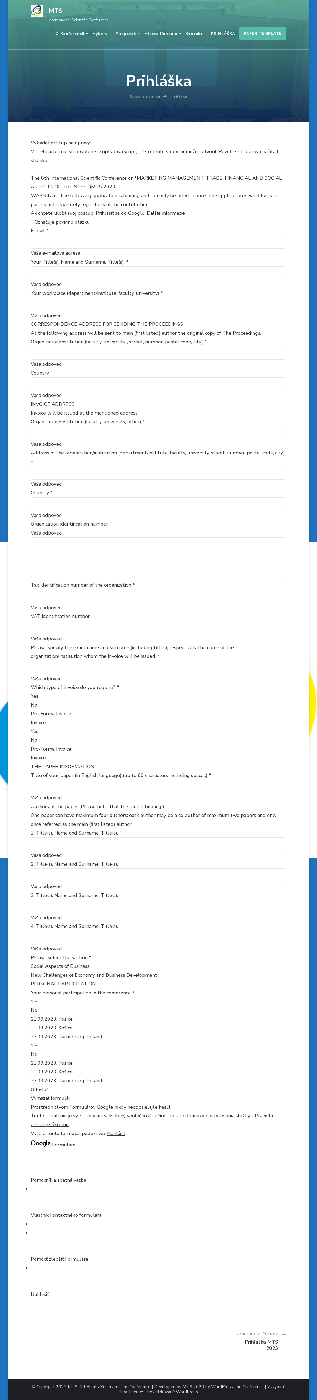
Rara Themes (131, 1392)
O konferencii (70, 33)
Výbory (100, 33)
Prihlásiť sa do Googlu (120, 213)
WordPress (187, 1392)
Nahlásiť (116, 1133)
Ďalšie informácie (166, 213)
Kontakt (194, 33)
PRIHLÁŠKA (223, 33)
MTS (55, 11)
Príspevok (126, 33)
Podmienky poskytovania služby (214, 1116)
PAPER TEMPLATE (263, 33)
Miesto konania (160, 33)
